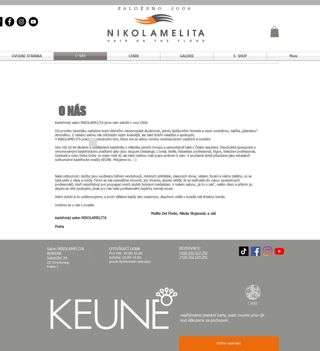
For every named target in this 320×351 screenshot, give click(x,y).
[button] (274, 31)
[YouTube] (33, 21)
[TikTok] (244, 251)
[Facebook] (9, 21)
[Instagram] (21, 21)
